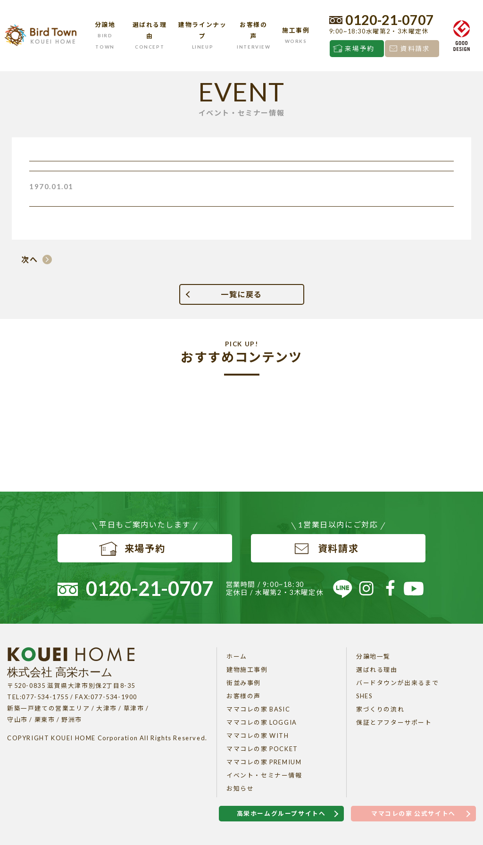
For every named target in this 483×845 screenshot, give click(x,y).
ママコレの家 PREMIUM (263, 762)
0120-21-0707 (389, 19)
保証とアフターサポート (394, 722)
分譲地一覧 (373, 656)
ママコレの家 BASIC (258, 709)
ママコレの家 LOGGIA (261, 722)
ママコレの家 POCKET (262, 749)
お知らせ (240, 788)
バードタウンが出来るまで (397, 682)
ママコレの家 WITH (257, 735)
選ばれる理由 (377, 669)
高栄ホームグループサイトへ (281, 813)
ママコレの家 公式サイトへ (413, 813)
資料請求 (415, 48)
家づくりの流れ (380, 709)
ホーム (236, 656)
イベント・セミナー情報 (264, 775)
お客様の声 (243, 696)
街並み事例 (243, 682)
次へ (29, 259)
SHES (364, 696)
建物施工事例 (247, 669)
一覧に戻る (241, 294)
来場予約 (359, 48)
